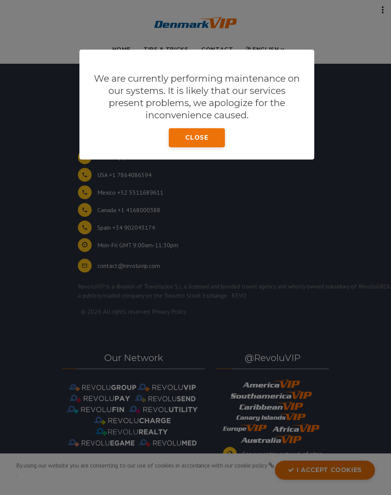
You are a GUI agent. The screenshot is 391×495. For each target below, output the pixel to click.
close (196, 137)
